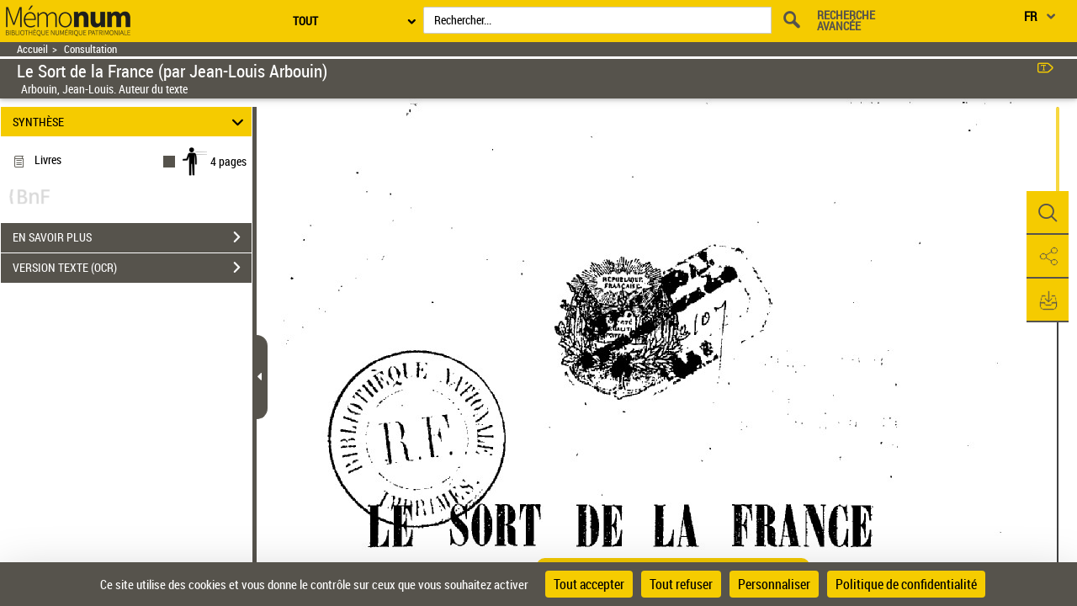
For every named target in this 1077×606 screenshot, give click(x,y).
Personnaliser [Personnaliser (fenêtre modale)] (774, 584)
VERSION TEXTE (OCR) (132, 267)
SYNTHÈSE (131, 121)
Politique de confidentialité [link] (906, 584)
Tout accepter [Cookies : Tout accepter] (589, 584)
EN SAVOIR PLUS (132, 237)
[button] (1048, 213)
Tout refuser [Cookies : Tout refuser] (681, 584)
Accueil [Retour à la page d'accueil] (32, 49)
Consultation (90, 49)
